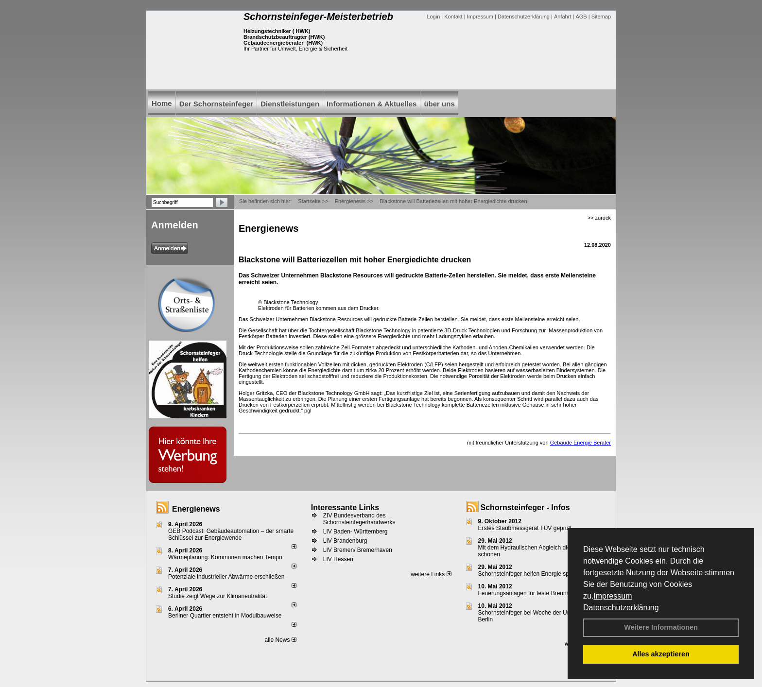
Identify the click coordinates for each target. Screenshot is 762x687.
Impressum (612, 596)
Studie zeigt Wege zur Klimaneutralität (217, 596)
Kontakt (453, 16)
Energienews (196, 509)
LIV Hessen (338, 559)
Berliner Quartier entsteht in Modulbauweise (224, 615)
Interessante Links (345, 507)
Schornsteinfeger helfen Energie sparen (529, 573)
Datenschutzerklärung (621, 607)
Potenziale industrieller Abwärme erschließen (226, 576)
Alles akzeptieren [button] (661, 654)
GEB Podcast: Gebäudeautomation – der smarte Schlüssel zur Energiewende (231, 534)
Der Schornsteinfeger (216, 104)
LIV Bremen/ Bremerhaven (357, 550)
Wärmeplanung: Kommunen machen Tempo (225, 557)
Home (162, 103)
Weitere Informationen (661, 627)
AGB (581, 16)
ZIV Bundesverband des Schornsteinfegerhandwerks (359, 519)
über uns (439, 104)
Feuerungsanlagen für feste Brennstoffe (529, 593)
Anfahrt (562, 16)
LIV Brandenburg (345, 540)
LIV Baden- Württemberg (355, 531)
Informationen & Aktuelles (371, 104)
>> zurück (599, 218)
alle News (280, 639)
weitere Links (431, 574)
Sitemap (601, 16)
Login (433, 16)
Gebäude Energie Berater (580, 443)
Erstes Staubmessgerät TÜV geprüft (525, 528)
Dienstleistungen (289, 104)
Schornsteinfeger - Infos (525, 507)
